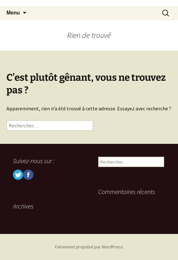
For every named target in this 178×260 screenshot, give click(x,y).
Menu (13, 12)
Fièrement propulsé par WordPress (89, 247)
